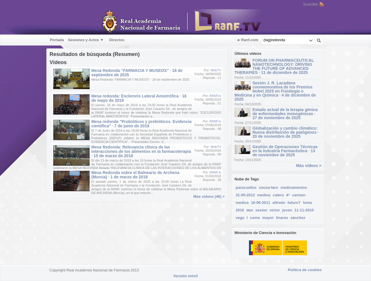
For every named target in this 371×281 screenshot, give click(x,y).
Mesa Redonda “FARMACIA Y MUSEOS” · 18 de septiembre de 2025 (137, 72)
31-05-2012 (245, 195)
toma (307, 202)
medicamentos (294, 187)
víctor (275, 210)
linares (282, 217)
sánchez (297, 217)
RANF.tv (215, 95)
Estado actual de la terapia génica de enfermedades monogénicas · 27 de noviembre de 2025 (285, 113)
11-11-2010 (304, 210)
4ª (288, 195)
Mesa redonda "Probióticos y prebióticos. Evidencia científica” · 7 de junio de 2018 (141, 123)
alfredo (278, 202)
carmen (298, 195)
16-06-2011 (260, 202)
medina (264, 195)
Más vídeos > (308, 165)
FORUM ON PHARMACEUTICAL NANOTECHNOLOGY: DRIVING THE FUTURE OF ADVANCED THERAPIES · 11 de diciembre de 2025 (274, 66)
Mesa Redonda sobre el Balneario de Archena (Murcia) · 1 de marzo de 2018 (135, 174)
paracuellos (246, 187)
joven (287, 210)
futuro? (294, 202)
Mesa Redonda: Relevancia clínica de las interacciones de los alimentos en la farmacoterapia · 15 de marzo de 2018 (141, 151)
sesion (261, 210)
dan (249, 210)
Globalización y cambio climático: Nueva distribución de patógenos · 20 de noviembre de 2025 (285, 132)
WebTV (216, 70)
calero (278, 195)
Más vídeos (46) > (209, 196)
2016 (240, 210)
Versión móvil (185, 276)
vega (240, 217)
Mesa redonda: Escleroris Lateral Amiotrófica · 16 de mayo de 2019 (139, 98)
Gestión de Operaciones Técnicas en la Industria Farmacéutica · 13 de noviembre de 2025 (285, 150)
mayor (268, 217)
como (255, 217)
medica (242, 202)
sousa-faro (268, 187)
